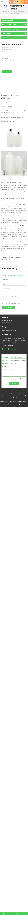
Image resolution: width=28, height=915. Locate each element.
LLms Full (18, 404)
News (24, 393)
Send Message (8, 307)
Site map (4, 395)
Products (18, 393)
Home (5, 11)
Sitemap (9, 404)
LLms (13, 404)
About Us (10, 393)
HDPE (10, 255)
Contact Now (7, 71)
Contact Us (14, 384)
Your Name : (5, 357)
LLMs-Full (14, 397)
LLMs (25, 395)
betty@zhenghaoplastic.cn (8, 330)
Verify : (4, 379)
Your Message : (6, 366)
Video (19, 395)
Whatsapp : (5, 363)
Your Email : (5, 360)
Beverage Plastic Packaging (19, 11)
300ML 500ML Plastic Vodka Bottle (15, 275)
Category (10, 11)
